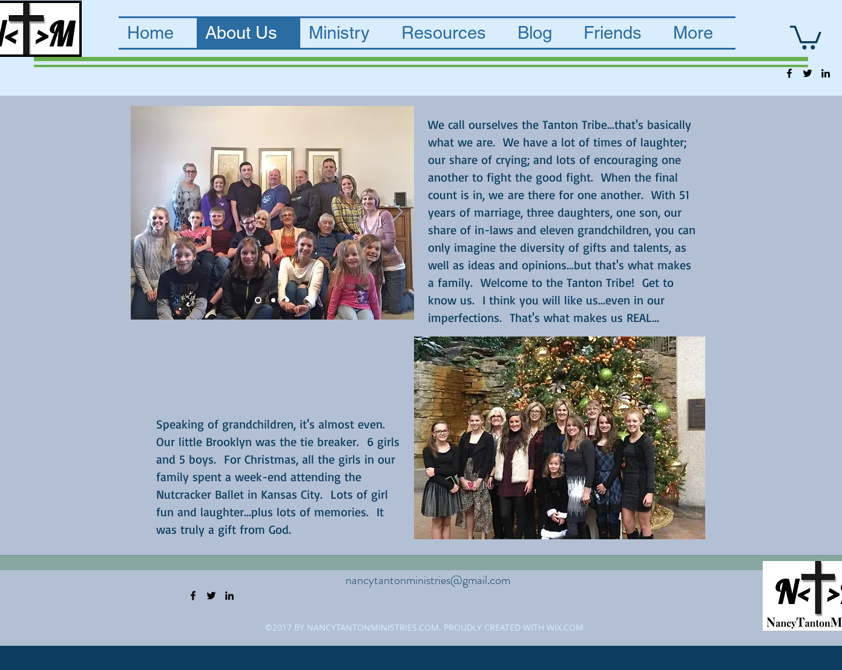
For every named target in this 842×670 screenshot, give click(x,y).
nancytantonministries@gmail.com (428, 580)
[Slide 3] (287, 300)
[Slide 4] (258, 300)
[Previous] (147, 212)
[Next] (397, 212)
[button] (805, 36)
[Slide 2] (273, 300)
